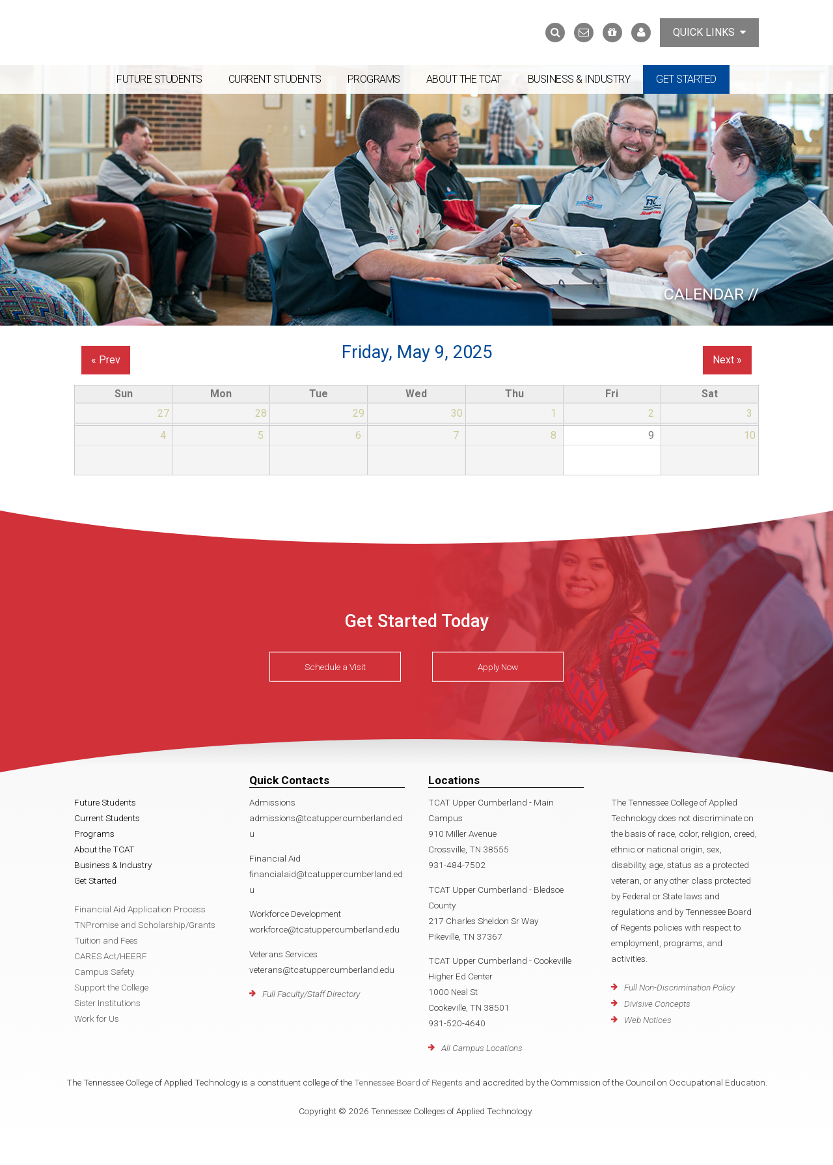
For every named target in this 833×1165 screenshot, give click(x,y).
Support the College (111, 987)
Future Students (159, 79)
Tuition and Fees (106, 940)
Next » (727, 360)
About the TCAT (464, 79)
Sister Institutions (107, 1003)
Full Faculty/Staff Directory (311, 994)
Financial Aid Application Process (140, 909)
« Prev (105, 360)
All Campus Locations (482, 1048)
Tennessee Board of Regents (408, 1082)
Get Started (686, 79)
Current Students (274, 79)
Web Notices (648, 1020)
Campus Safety (104, 971)
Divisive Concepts (657, 1003)
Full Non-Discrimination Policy (679, 987)
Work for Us (96, 1018)
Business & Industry (579, 79)
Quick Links (709, 32)
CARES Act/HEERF (110, 956)
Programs (374, 79)
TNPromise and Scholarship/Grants (144, 924)
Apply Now (498, 667)
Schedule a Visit (335, 667)
